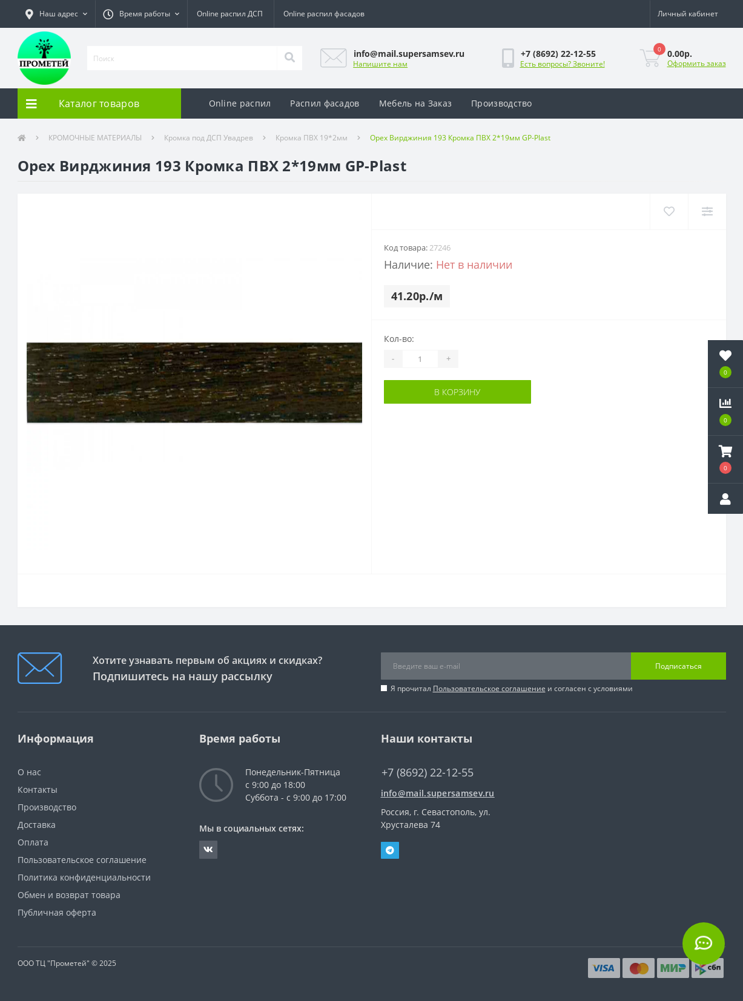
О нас (29, 772)
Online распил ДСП (230, 13)
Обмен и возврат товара (69, 895)
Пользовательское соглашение (489, 688)
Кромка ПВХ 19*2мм (312, 138)
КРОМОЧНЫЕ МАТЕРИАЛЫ (95, 138)
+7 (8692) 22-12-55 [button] (427, 772)
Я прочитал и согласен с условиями (512, 688)
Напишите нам (380, 64)
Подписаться (678, 666)
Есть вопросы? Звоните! (562, 64)
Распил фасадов (324, 103)
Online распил (240, 103)
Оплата (33, 842)
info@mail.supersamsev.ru (438, 793)
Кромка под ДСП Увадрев (208, 138)
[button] (56, 14)
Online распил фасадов (324, 13)
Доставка (37, 824)
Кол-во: (399, 338)
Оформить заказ (696, 63)
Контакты (38, 789)
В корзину (457, 392)
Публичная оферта (57, 912)
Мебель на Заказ (415, 103)
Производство (501, 103)
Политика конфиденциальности (84, 877)
